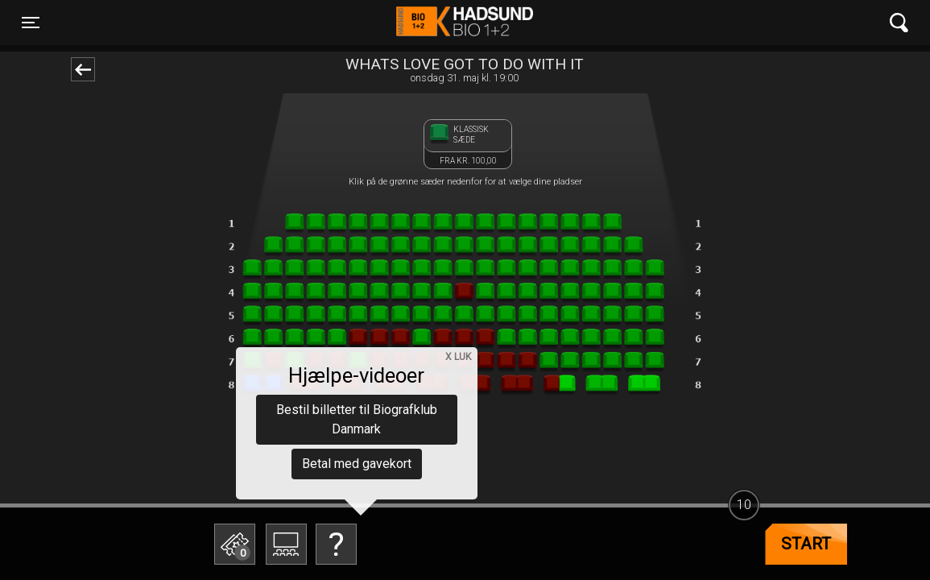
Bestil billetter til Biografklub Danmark (356, 419)
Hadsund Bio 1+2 (464, 22)
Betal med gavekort (356, 463)
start (806, 543)
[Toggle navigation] (30, 22)
